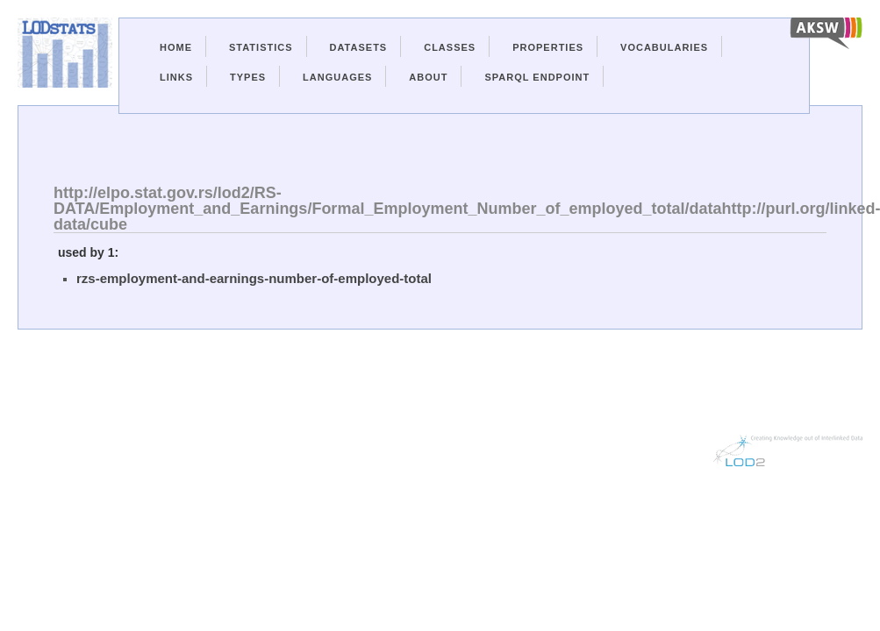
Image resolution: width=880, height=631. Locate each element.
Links (176, 77)
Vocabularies (664, 47)
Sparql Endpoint (537, 77)
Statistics (261, 47)
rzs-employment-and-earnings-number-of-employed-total (254, 278)
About (428, 77)
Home (176, 47)
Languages (337, 77)
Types (248, 77)
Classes (450, 47)
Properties (547, 47)
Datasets (359, 47)
